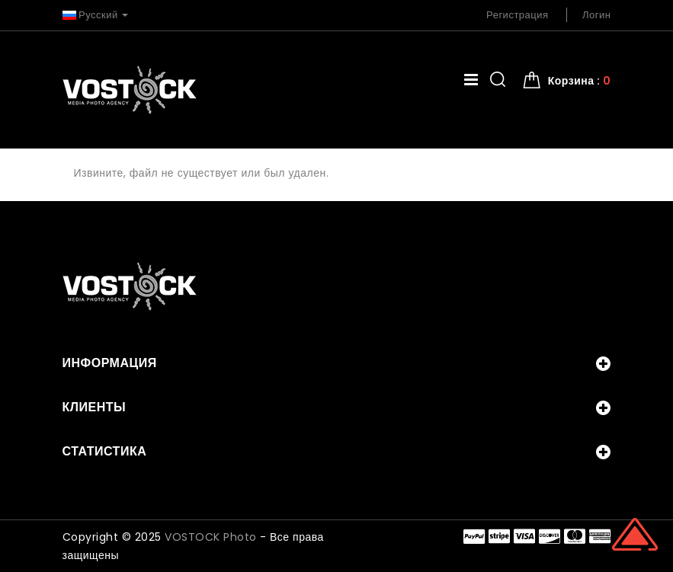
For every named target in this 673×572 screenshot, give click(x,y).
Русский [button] (95, 15)
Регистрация (517, 15)
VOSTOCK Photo (211, 537)
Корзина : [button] (579, 80)
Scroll (635, 534)
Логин (596, 15)
